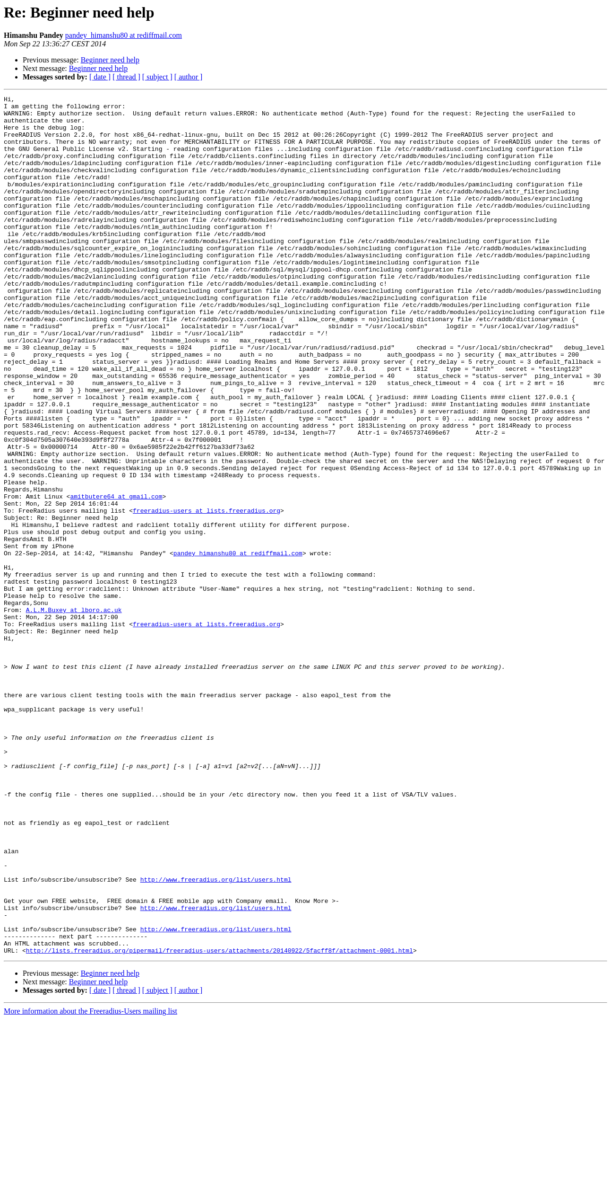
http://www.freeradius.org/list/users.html (216, 1037)
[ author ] (188, 77)
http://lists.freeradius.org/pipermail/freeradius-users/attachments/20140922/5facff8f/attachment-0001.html (219, 1122)
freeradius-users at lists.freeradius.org (206, 594)
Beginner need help (110, 60)
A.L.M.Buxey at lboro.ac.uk (74, 713)
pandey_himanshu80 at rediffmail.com (123, 35)
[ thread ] (126, 77)
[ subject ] (157, 77)
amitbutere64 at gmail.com (116, 577)
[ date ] (100, 77)
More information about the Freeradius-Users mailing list (90, 1183)
